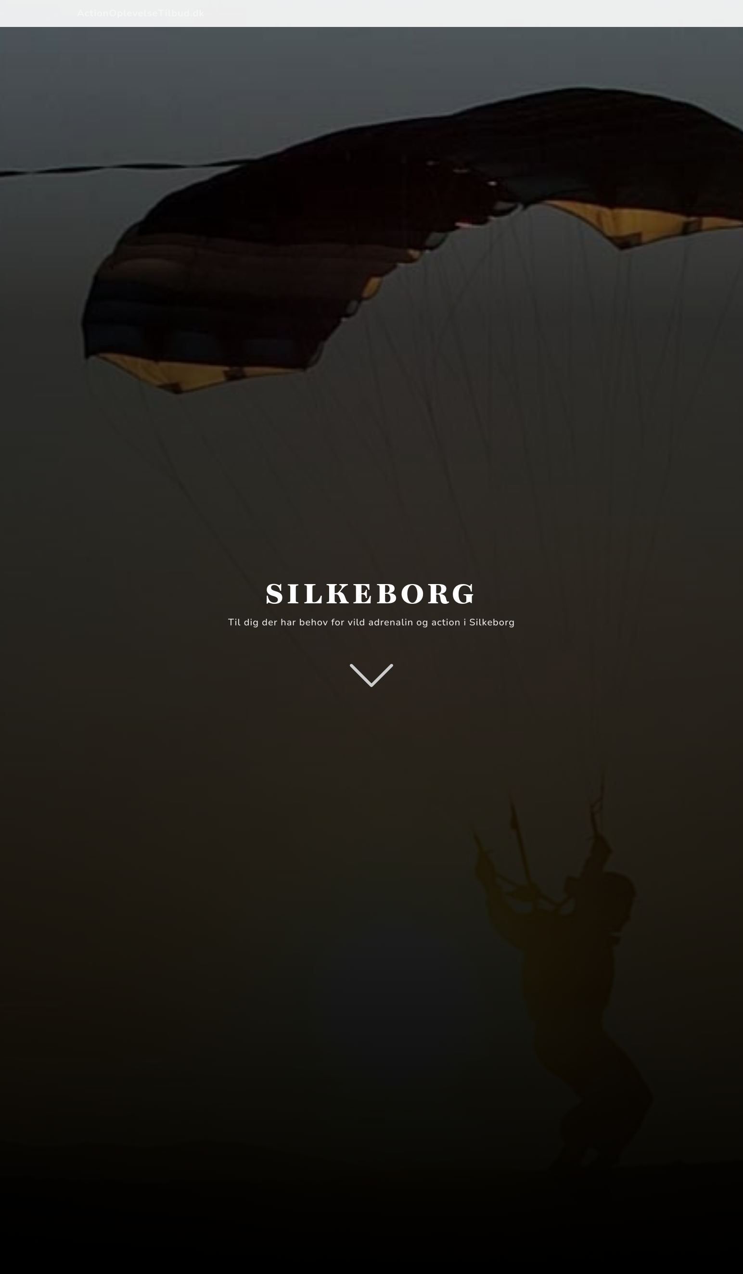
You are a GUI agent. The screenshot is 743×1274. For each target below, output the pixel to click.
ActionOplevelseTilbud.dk (141, 13)
